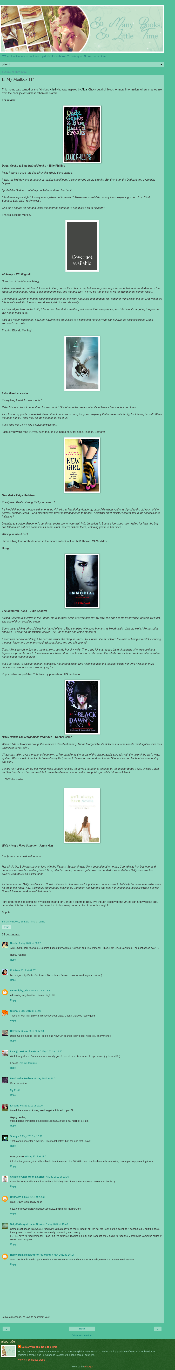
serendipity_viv (19, 990)
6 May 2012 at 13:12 (40, 990)
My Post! (15, 1090)
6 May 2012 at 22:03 (33, 1197)
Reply (13, 959)
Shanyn (14, 1136)
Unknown (15, 1197)
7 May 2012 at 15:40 (56, 1224)
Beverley (15, 1031)
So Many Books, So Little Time (39, 1347)
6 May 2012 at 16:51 (46, 1078)
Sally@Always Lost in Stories (27, 1224)
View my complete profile (31, 1359)
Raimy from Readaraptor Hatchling (30, 1254)
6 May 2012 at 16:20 (51, 1051)
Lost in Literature (27, 1063)
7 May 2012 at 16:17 (63, 1254)
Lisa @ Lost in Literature (24, 1051)
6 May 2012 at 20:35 (57, 1176)
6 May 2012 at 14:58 (32, 1031)
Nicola (13, 943)
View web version (82, 1335)
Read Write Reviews (21, 1078)
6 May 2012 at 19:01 (36, 1156)
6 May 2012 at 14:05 (30, 1011)
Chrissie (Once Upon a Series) (27, 1176)
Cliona (14, 1011)
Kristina (14, 1105)
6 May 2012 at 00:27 (29, 943)
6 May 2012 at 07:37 (24, 970)
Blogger (88, 1366)
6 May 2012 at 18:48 (31, 1136)
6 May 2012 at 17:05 (31, 1105)
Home (82, 1329)
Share (6, 927)
